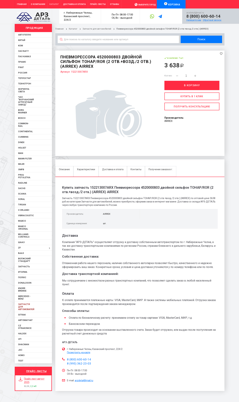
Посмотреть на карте (78, 352)
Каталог (73, 28)
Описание (64, 169)
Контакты (136, 169)
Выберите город (147, 5)
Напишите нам (193, 20)
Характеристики (86, 169)
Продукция (34, 28)
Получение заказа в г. (161, 169)
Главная (59, 28)
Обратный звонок (212, 20)
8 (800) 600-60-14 (203, 16)
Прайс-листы (36, 371)
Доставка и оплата (112, 169)
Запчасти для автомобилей (97, 28)
